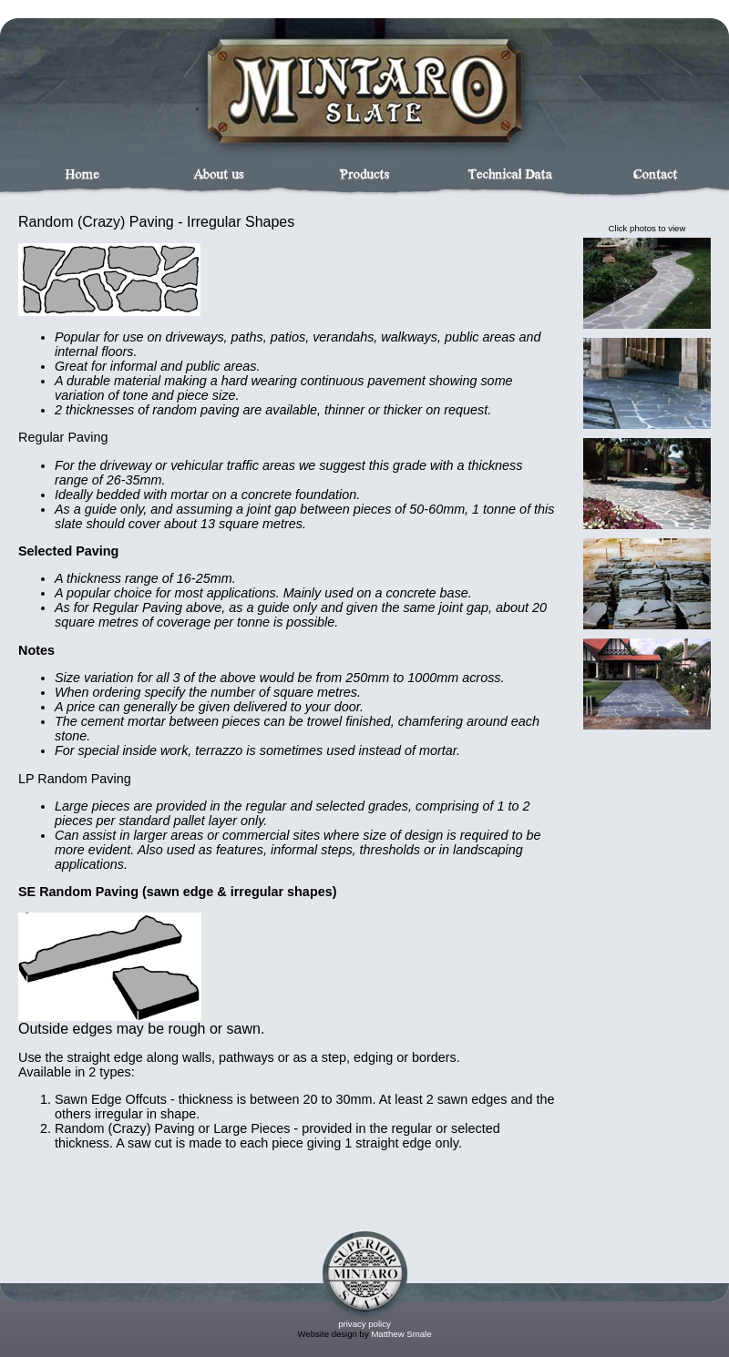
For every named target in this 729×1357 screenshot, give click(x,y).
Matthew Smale (401, 1334)
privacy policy (364, 1324)
